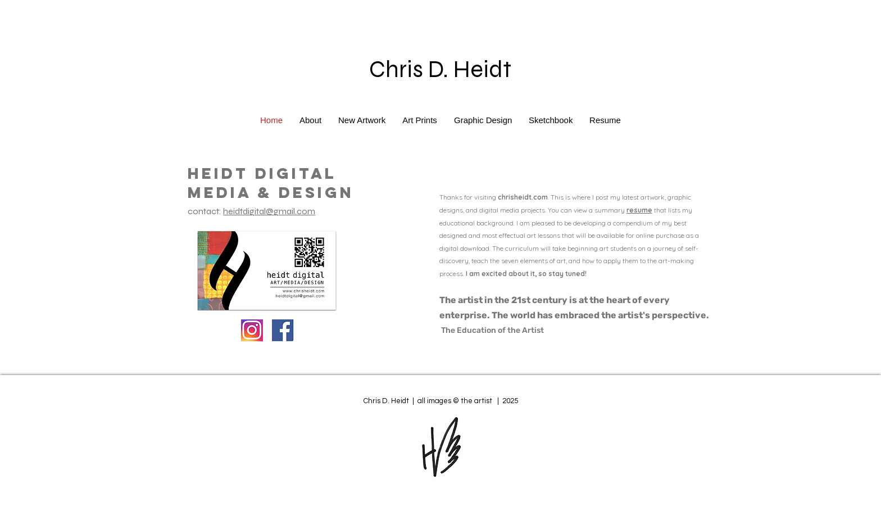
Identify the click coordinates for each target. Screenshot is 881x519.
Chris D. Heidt (440, 69)
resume (639, 210)
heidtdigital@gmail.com (269, 211)
